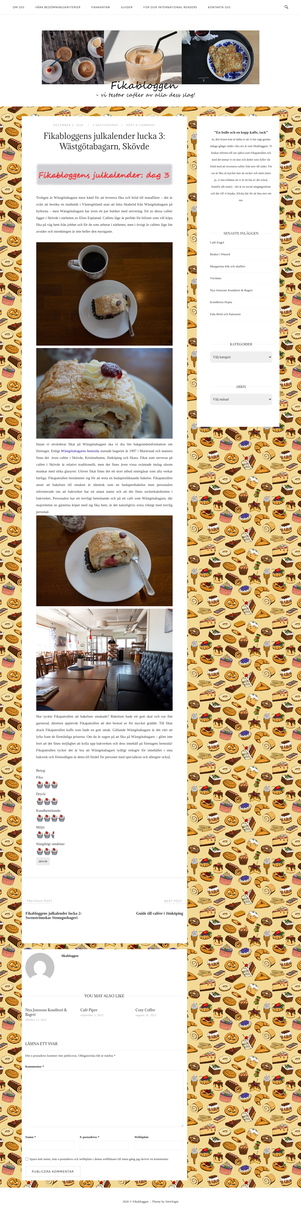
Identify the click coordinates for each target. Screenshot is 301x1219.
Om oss (19, 7)
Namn (30, 1137)
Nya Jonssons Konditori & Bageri (231, 290)
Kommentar (34, 1066)
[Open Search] (286, 7)
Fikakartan (100, 7)
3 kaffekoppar (105, 125)
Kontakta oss (219, 7)
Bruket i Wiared (220, 254)
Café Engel (217, 242)
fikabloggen (70, 956)
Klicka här (242, 193)
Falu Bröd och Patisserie (225, 314)
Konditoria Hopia (221, 302)
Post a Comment (140, 125)
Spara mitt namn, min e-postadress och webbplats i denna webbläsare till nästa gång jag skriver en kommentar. (99, 1159)
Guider (126, 7)
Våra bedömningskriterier (58, 7)
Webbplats (141, 1137)
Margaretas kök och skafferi (227, 266)
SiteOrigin (171, 1201)
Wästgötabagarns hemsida (80, 451)
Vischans (215, 278)
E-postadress (89, 1137)
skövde (42, 861)
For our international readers (170, 7)
